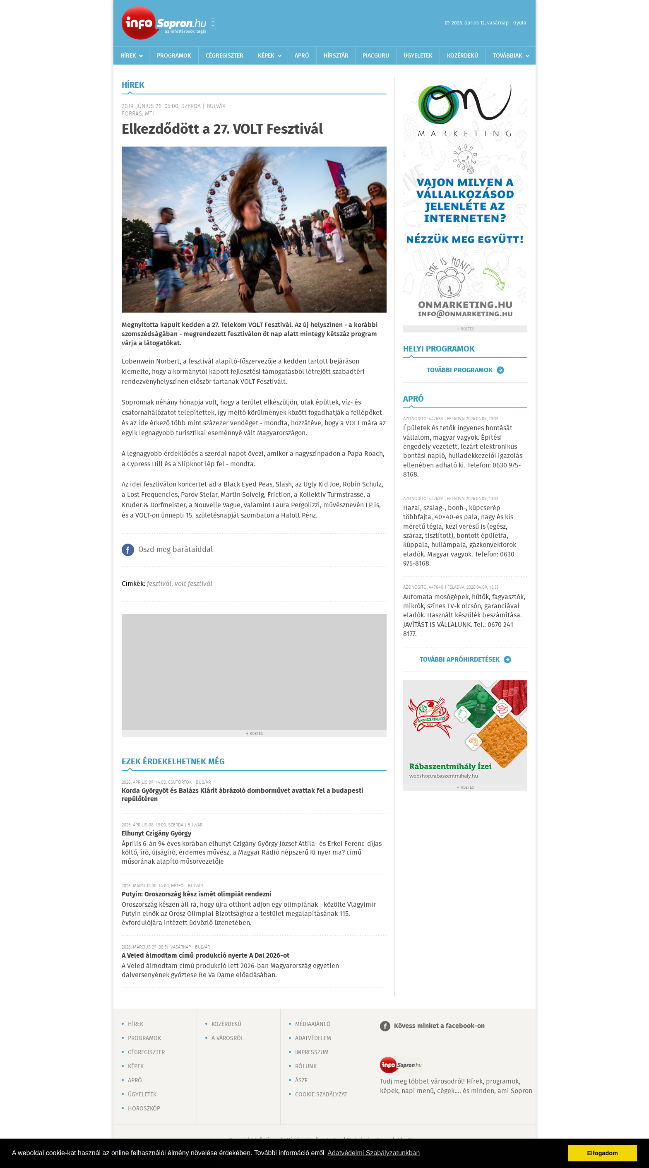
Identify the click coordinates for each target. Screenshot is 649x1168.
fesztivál (159, 584)
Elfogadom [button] (602, 1153)
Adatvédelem (313, 1038)
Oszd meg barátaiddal (175, 550)
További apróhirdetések (460, 659)
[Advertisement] (254, 672)
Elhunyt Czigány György (156, 833)
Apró (302, 55)
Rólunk (306, 1066)
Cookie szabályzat (321, 1094)
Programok (174, 55)
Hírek (128, 55)
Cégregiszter (224, 55)
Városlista (213, 23)
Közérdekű (462, 55)
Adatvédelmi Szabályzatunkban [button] (373, 1152)
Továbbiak (507, 55)
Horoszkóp (144, 1108)
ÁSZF (301, 1080)
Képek (266, 55)
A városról (228, 1038)
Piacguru (376, 55)
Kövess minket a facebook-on (439, 1026)
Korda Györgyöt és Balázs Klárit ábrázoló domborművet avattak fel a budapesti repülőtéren (242, 795)
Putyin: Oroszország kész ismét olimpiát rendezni (197, 894)
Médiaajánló (313, 1024)
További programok (460, 370)
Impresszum (312, 1052)
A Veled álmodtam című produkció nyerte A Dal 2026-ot (205, 956)
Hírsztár (336, 55)
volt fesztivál (193, 584)
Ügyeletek (418, 55)
